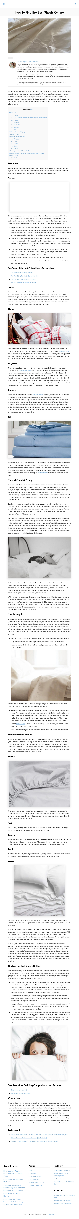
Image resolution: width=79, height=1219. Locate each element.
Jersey (14, 148)
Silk (13, 129)
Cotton (14, 115)
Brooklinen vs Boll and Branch (21, 1093)
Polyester (15, 125)
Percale (15, 139)
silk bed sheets (43, 473)
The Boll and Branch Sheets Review (23, 279)
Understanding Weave (17, 136)
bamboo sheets (38, 395)
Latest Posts (17, 58)
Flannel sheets (64, 351)
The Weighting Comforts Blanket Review (25, 276)
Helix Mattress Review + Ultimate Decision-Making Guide (13, 1173)
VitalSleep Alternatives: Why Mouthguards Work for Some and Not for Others (14, 1187)
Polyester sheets (25, 370)
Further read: (16, 158)
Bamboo (15, 127)
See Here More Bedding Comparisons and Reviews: (26, 153)
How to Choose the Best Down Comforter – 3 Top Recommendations (34, 1141)
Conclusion (13, 155)
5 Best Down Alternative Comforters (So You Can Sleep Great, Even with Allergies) (39, 1134)
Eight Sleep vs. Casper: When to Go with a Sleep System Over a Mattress (13, 1201)
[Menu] (3, 4)
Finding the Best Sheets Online (20, 151)
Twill (14, 141)
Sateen (15, 144)
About (10, 58)
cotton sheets (20, 724)
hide (31, 109)
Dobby (14, 146)
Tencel (14, 120)
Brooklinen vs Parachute (19, 1090)
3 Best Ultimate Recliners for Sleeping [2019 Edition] (29, 1138)
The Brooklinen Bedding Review (22, 273)
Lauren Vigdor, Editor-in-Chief (27, 62)
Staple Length (14, 134)
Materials (12, 113)
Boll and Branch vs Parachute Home (23, 283)
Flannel (15, 122)
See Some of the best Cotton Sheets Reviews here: (29, 118)
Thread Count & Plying (17, 132)
